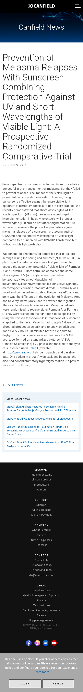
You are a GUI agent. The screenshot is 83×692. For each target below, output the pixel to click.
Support (41, 504)
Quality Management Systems (41, 595)
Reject (58, 683)
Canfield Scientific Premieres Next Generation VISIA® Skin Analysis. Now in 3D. (40, 444)
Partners (41, 489)
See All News (12, 385)
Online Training (41, 509)
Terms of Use (41, 605)
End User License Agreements (41, 610)
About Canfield (41, 530)
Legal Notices (41, 590)
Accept (25, 683)
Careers (41, 535)
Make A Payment (41, 514)
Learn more (41, 672)
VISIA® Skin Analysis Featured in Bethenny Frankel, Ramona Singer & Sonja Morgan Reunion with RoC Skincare (41, 408)
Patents (41, 615)
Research (41, 544)
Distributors (41, 484)
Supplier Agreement (41, 620)
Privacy (41, 600)
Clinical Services (42, 479)
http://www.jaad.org (19, 352)
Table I (33, 348)
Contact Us (41, 560)
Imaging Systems (41, 474)
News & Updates (41, 540)
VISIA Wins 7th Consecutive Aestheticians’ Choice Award (40, 418)
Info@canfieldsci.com (41, 575)
